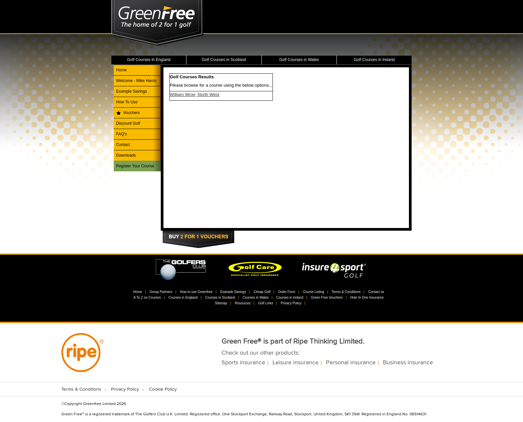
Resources (243, 303)
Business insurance (408, 363)
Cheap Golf (262, 292)
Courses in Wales (255, 297)
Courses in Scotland (220, 297)
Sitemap (221, 303)
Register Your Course (135, 166)
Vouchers (131, 112)
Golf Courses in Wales (299, 59)
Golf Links (265, 303)
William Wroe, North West (194, 94)
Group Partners (160, 292)
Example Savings (131, 91)
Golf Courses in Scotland (224, 59)
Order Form (286, 292)
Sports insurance (243, 363)
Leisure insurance (296, 363)
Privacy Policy (291, 303)
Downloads (126, 155)
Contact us (376, 292)
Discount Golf (128, 123)
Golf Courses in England (148, 59)
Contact (123, 144)
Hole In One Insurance (367, 297)
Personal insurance (351, 363)
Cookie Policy (163, 389)
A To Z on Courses (147, 297)
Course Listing (313, 292)
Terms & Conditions (346, 292)
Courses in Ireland (289, 297)
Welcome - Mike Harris (136, 80)
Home (121, 70)
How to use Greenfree (196, 292)
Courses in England (182, 297)
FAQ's (121, 134)
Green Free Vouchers (327, 297)
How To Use (126, 102)
